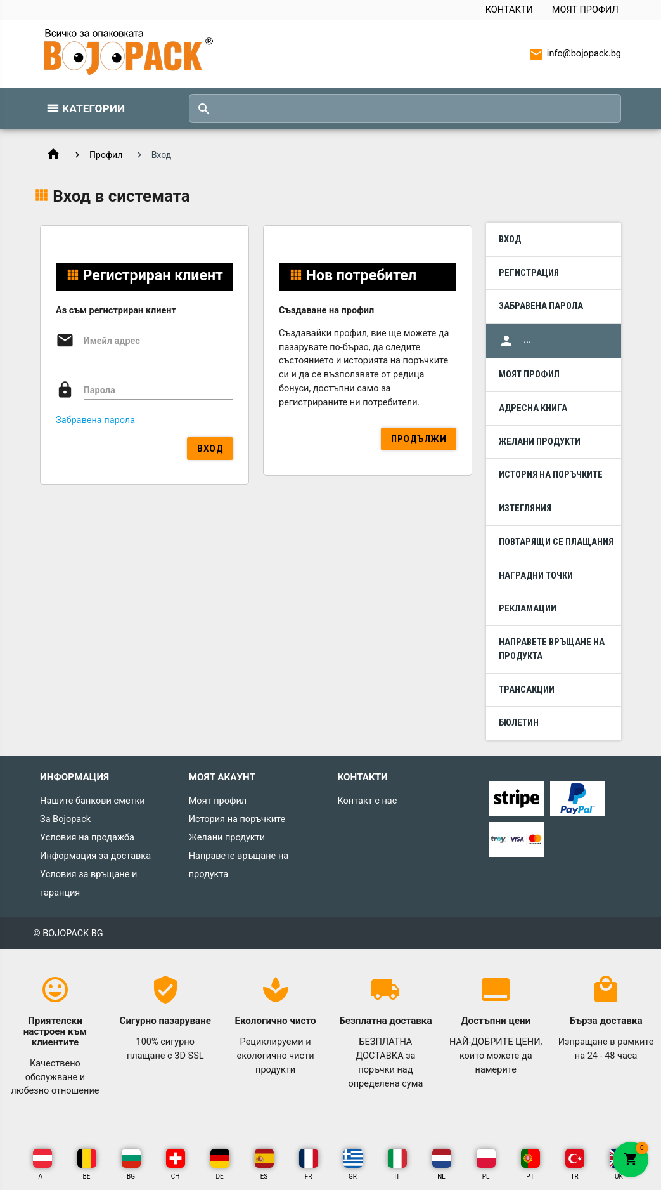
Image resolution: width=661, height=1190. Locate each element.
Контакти (509, 9)
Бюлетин (519, 722)
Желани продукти (540, 441)
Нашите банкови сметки (92, 800)
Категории (93, 108)
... (515, 340)
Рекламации (527, 608)
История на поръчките (551, 474)
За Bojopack (65, 819)
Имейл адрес (112, 341)
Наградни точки (536, 575)
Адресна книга (533, 408)
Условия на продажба (87, 837)
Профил (105, 155)
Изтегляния (525, 508)
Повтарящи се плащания (556, 542)
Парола (99, 390)
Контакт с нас (367, 800)
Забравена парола (95, 420)
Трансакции (527, 689)
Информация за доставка (95, 856)
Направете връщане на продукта (552, 649)
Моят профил (585, 9)
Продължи (418, 439)
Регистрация (529, 273)
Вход (210, 448)
